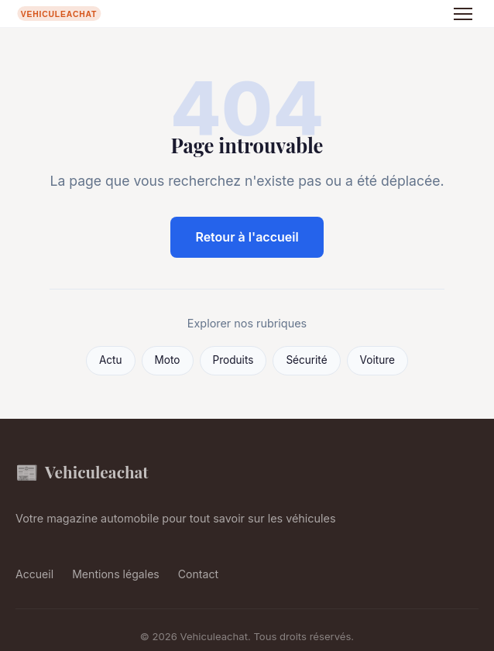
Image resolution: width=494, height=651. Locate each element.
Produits (233, 360)
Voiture (377, 360)
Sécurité (306, 360)
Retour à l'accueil (246, 237)
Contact (198, 574)
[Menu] (463, 14)
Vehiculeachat (82, 472)
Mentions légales (116, 574)
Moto (167, 360)
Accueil (34, 574)
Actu (110, 360)
